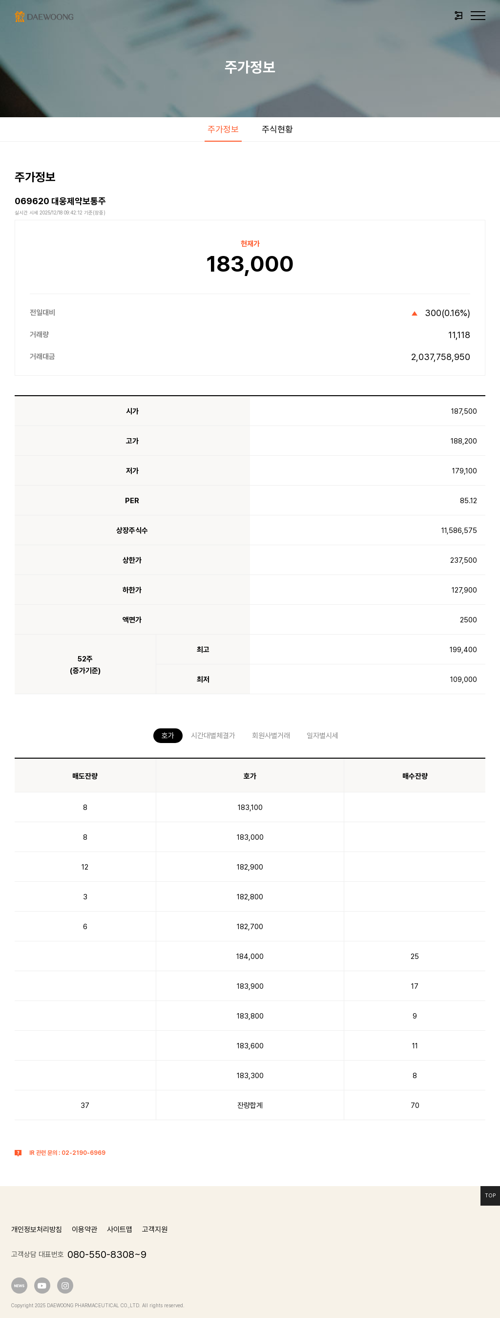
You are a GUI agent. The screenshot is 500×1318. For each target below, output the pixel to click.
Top (490, 1195)
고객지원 (154, 1229)
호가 (168, 735)
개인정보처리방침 (36, 1229)
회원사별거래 (271, 735)
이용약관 (84, 1229)
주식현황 (277, 129)
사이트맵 (119, 1229)
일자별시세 (322, 735)
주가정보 (223, 129)
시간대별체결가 (213, 735)
